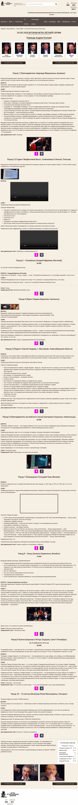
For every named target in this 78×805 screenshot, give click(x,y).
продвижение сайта (73, 801)
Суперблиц (52, 21)
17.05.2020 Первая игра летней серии (13, 62)
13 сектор (26, 22)
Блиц (45, 21)
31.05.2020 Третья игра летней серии (65, 62)
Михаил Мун (71, 50)
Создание (72, 800)
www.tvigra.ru (50, 795)
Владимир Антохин (19, 50)
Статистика (18, 21)
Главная (3, 28)
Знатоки (3, 21)
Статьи (73, 21)
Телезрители (66, 21)
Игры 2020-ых (11, 28)
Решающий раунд (35, 22)
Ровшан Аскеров (32, 50)
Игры (10, 21)
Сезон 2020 (19, 28)
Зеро (58, 21)
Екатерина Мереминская (58, 50)
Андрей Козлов (45, 50)
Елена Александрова (6, 50)
